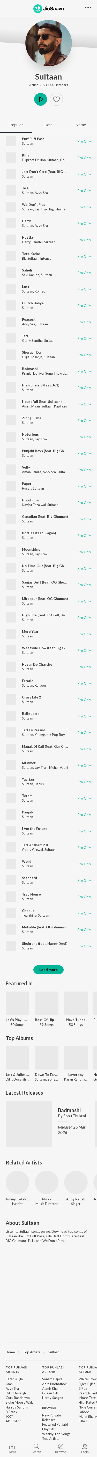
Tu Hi (26, 188)
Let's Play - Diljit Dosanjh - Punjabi (17, 1020)
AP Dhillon (13, 1421)
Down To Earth (46, 1075)
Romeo (40, 291)
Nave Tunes (75, 1020)
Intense (45, 258)
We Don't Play (33, 204)
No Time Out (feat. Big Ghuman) (48, 566)
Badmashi (30, 369)
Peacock (28, 319)
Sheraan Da (31, 352)
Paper (27, 484)
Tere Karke (31, 254)
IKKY (9, 1416)
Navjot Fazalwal (34, 505)
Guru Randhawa (18, 1398)
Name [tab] (81, 125)
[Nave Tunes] (76, 1003)
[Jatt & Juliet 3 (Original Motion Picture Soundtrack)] (17, 1058)
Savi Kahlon (30, 275)
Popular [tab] (16, 125)
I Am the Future (34, 829)
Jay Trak (41, 209)
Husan (26, 488)
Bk (24, 258)
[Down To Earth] (46, 1058)
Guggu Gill (50, 1393)
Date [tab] (48, 125)
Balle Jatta (30, 714)
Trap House (31, 894)
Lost (25, 287)
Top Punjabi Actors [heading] (53, 1369)
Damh (26, 221)
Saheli (27, 270)
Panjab (27, 812)
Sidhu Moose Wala (20, 1402)
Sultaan (48, 76)
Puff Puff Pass (33, 139)
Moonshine (31, 549)
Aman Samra (31, 472)
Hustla (27, 237)
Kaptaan (60, 406)
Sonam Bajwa (52, 1379)
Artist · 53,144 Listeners (48, 85)
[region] (48, 1352)
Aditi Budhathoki (55, 1384)
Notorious (30, 434)
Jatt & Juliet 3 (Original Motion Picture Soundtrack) (17, 1075)
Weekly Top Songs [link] (56, 1434)
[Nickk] (46, 1182)
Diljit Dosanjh (32, 357)
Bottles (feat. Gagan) (39, 533)
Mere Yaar (30, 631)
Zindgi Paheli (32, 418)
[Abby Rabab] (76, 1182)
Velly (26, 467)
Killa (25, 155)
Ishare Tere (87, 1398)
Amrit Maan (31, 406)
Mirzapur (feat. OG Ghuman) (45, 599)
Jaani (9, 1384)
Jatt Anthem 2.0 (35, 845)
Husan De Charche (37, 664)
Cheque (28, 911)
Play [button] (40, 99)
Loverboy (76, 1075)
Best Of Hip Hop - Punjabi (46, 1020)
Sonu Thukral (55, 373)
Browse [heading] (49, 1407)
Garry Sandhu (32, 242)
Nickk (46, 1199)
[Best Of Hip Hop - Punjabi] (46, 1003)
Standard (29, 878)
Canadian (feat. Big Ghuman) (45, 516)
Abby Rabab (75, 1199)
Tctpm (27, 796)
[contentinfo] (48, 1410)
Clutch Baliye (33, 303)
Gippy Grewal (32, 850)
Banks (39, 784)
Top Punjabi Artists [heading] (16, 1369)
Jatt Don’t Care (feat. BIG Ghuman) (50, 172)
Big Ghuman (58, 209)
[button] (56, 99)
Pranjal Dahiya (33, 373)
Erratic (27, 681)
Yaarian (28, 779)
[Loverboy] (76, 1058)
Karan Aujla (14, 1379)
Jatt (25, 336)
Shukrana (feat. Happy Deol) (44, 943)
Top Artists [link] (50, 1438)
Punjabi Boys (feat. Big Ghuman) (48, 451)
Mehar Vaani (58, 767)
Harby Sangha (52, 1398)
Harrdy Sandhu (17, 1407)
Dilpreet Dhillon (34, 160)
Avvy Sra (41, 193)
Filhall (83, 1421)
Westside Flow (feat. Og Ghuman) (49, 648)
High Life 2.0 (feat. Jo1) (40, 385)
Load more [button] (48, 969)
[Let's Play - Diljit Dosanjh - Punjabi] (17, 1003)
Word (26, 861)
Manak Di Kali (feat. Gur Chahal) (47, 746)
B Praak (11, 1412)
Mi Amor (29, 763)
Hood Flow (30, 500)
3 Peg (83, 1388)
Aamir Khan (50, 1388)
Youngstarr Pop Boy (50, 735)
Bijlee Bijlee (87, 1384)
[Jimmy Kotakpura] (17, 1182)
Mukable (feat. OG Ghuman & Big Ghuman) (56, 927)
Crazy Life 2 (31, 697)
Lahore (84, 1412)
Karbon (40, 685)
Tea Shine (29, 915)
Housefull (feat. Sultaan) (42, 402)
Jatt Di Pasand (33, 730)
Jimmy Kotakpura (17, 1199)
